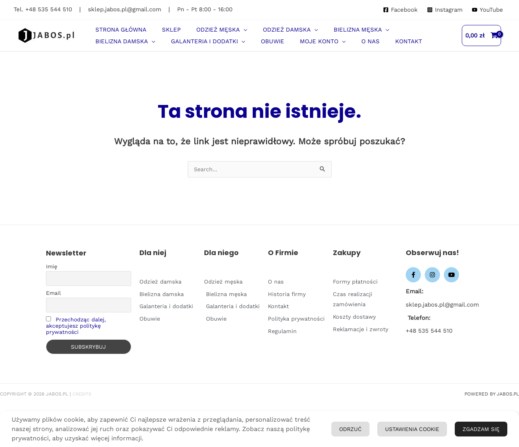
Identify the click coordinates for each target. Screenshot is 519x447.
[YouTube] (487, 10)
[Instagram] (445, 10)
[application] (224, 33)
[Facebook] (400, 10)
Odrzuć (414, 431)
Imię (51, 283)
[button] (202, 33)
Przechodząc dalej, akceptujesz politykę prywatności (76, 342)
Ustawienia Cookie (462, 408)
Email (53, 309)
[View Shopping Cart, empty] (481, 43)
